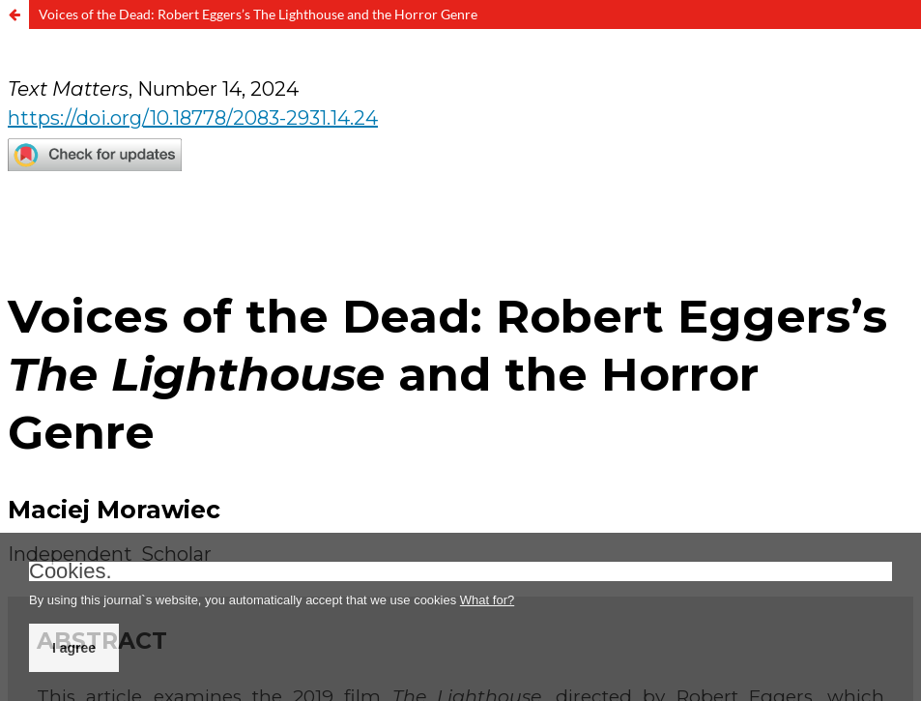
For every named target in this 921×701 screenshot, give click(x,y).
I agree (74, 648)
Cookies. (70, 571)
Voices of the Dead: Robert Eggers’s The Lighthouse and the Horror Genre (258, 14)
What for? (487, 600)
